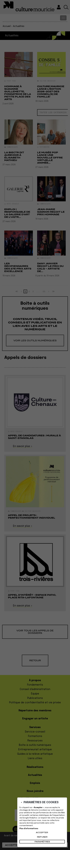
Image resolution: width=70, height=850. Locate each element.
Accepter (42, 832)
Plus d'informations (28, 829)
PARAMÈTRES (42, 841)
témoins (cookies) (39, 810)
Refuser (42, 837)
